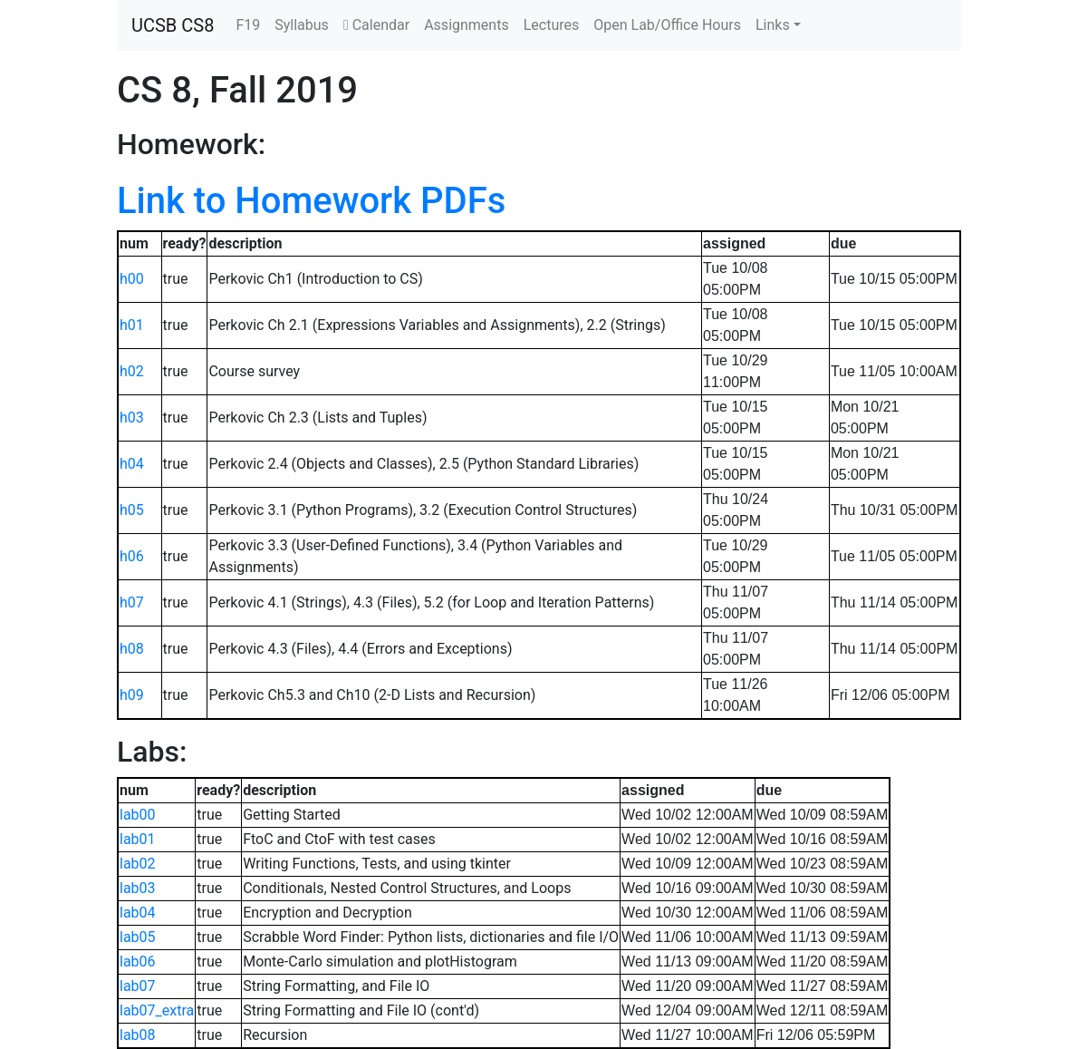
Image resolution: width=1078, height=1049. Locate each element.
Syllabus (301, 25)
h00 (132, 278)
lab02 (138, 863)
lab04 (138, 912)
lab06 (138, 961)
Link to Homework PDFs (311, 201)
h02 (132, 371)
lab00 (138, 814)
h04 (132, 463)
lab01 (138, 839)
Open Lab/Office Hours (667, 25)
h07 (132, 602)
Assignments (466, 25)
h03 (132, 417)
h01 (132, 325)
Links (773, 25)
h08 (132, 648)
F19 (248, 25)
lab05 (138, 937)
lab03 (138, 888)
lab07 (138, 986)
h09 (132, 695)
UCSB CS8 (172, 25)
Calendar (376, 25)
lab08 (138, 1035)
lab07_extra (157, 1010)
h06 (132, 556)
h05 (132, 510)
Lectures (552, 25)
